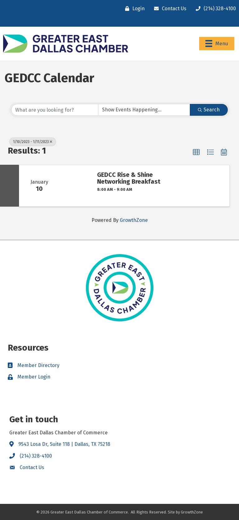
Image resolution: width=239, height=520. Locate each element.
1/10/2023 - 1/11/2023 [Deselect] (32, 142)
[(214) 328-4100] (214, 8)
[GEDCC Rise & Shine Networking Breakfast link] (75, 186)
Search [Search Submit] (209, 110)
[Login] (133, 8)
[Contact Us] (168, 8)
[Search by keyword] (54, 110)
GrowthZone (134, 220)
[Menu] (216, 43)
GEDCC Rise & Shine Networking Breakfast (128, 178)
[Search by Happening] (144, 110)
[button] (196, 152)
